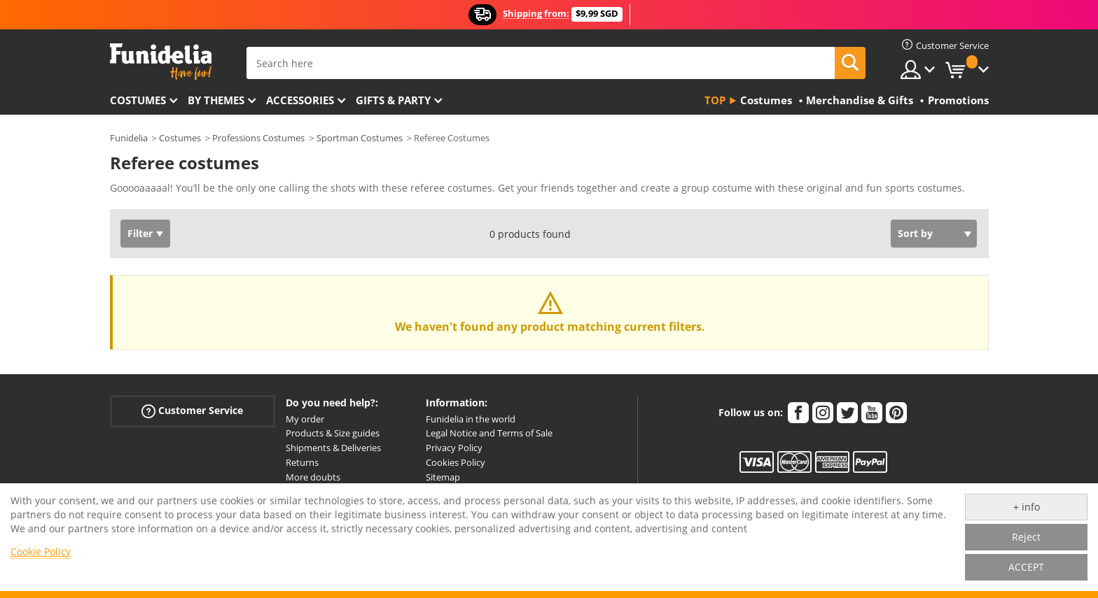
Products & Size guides (333, 433)
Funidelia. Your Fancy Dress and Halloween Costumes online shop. (160, 61)
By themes (216, 100)
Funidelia (129, 137)
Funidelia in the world (470, 419)
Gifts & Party (393, 100)
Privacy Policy (454, 447)
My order (305, 419)
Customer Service (192, 410)
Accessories (300, 100)
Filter (140, 233)
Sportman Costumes (360, 137)
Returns (302, 462)
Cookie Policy (41, 551)
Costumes (138, 100)
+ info (1026, 506)
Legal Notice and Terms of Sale (489, 433)
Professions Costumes (258, 137)
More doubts (313, 477)
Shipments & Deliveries (333, 447)
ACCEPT (1026, 567)
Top (714, 100)
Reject (1026, 536)
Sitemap (443, 477)
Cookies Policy (455, 462)
